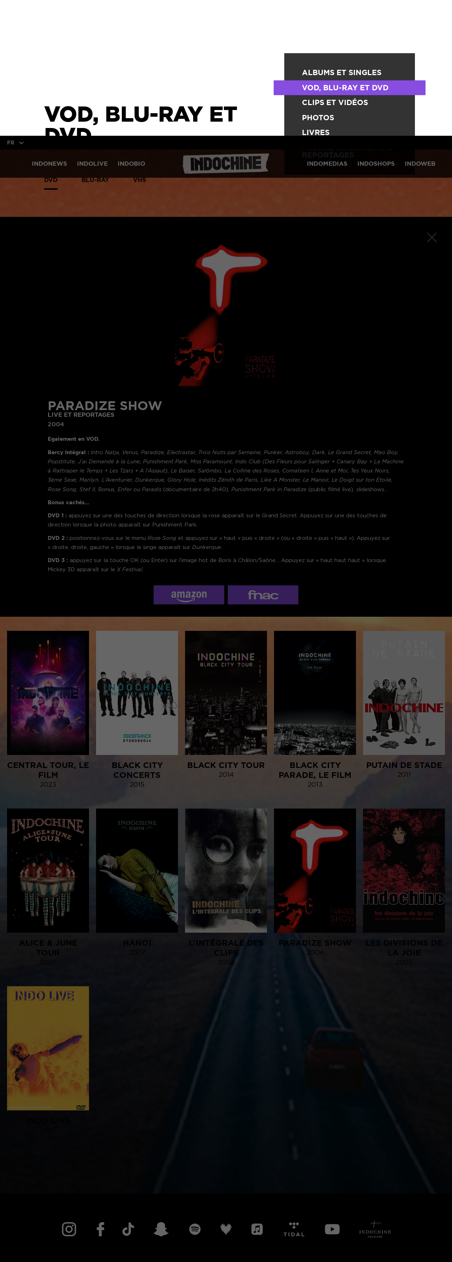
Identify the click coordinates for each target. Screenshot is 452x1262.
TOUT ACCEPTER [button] (35, 1245)
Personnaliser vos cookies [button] (174, 1245)
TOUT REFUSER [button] (96, 1245)
